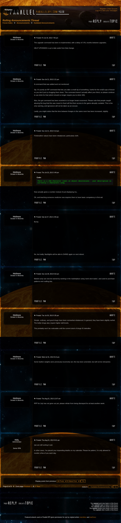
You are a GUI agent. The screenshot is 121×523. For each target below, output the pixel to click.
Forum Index (8, 23)
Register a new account (108, 9)
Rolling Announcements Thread (21, 20)
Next (38, 486)
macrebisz (82, 517)
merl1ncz (93, 517)
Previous (27, 486)
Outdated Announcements (44, 23)
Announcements (23, 23)
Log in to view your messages (106, 10)
